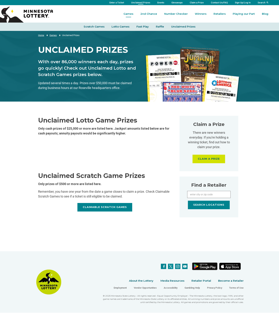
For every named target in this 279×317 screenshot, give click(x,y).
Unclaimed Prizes (140, 2)
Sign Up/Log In (243, 2)
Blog (265, 13)
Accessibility (170, 288)
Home (41, 35)
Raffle (160, 26)
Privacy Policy (214, 288)
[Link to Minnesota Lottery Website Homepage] (26, 14)
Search (261, 2)
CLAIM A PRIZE (209, 158)
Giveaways (177, 2)
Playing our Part (244, 13)
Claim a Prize (197, 2)
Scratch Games (94, 26)
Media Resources (172, 280)
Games (128, 13)
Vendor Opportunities (145, 288)
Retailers (220, 13)
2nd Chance (148, 13)
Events (160, 2)
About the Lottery (141, 280)
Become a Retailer (231, 280)
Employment (120, 288)
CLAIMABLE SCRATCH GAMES (105, 207)
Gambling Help (192, 288)
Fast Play (142, 26)
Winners (200, 13)
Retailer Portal (201, 280)
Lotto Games (120, 26)
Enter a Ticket (116, 2)
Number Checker (176, 13)
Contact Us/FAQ (219, 2)
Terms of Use (236, 288)
